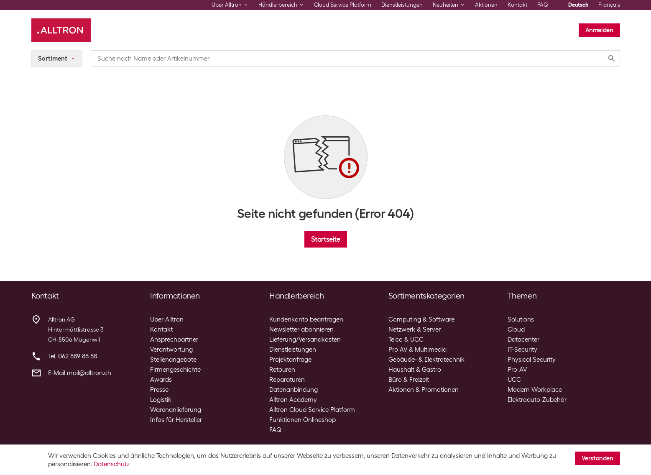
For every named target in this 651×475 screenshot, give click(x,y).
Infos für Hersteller (176, 420)
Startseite (325, 239)
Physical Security (532, 359)
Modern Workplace (535, 389)
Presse (159, 389)
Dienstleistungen (402, 5)
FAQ (542, 5)
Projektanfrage (290, 359)
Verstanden (597, 458)
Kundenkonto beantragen (306, 319)
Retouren (282, 369)
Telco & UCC (406, 339)
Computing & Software (421, 319)
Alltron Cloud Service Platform (312, 410)
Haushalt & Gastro (414, 369)
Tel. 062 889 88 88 (72, 356)
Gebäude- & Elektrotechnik (426, 359)
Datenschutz (112, 464)
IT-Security (522, 349)
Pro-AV (517, 369)
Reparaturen (287, 379)
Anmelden (599, 30)
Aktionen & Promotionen (423, 389)
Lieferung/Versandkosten (305, 339)
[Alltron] (61, 30)
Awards (161, 379)
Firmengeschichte (175, 369)
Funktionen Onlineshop (302, 420)
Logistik (160, 399)
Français (609, 5)
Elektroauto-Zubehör (537, 399)
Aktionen (486, 5)
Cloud (516, 329)
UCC (514, 379)
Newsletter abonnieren (301, 329)
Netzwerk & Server (414, 329)
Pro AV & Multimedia (417, 349)
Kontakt (517, 5)
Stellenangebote (173, 359)
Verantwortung (171, 349)
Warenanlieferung (175, 410)
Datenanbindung (293, 389)
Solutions (521, 319)
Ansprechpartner (174, 339)
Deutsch (578, 5)
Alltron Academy (293, 399)
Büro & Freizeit (408, 379)
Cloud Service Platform (342, 5)
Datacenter (523, 339)
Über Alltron (167, 319)
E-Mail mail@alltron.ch (79, 373)
